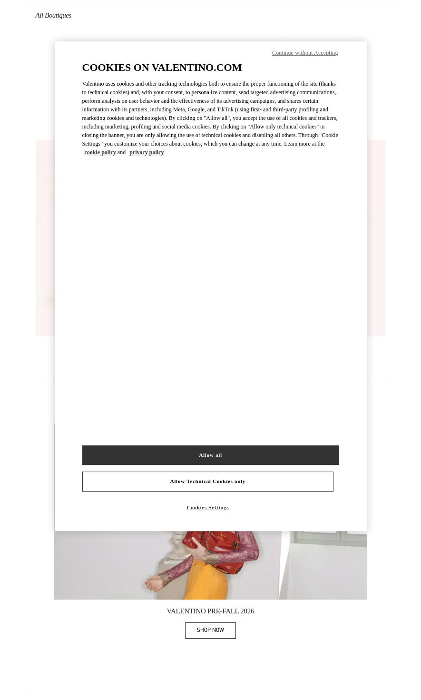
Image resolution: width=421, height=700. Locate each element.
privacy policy (146, 152)
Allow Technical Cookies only (207, 481)
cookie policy (100, 152)
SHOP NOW (216, 632)
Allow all (210, 455)
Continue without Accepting (305, 52)
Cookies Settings (207, 508)
